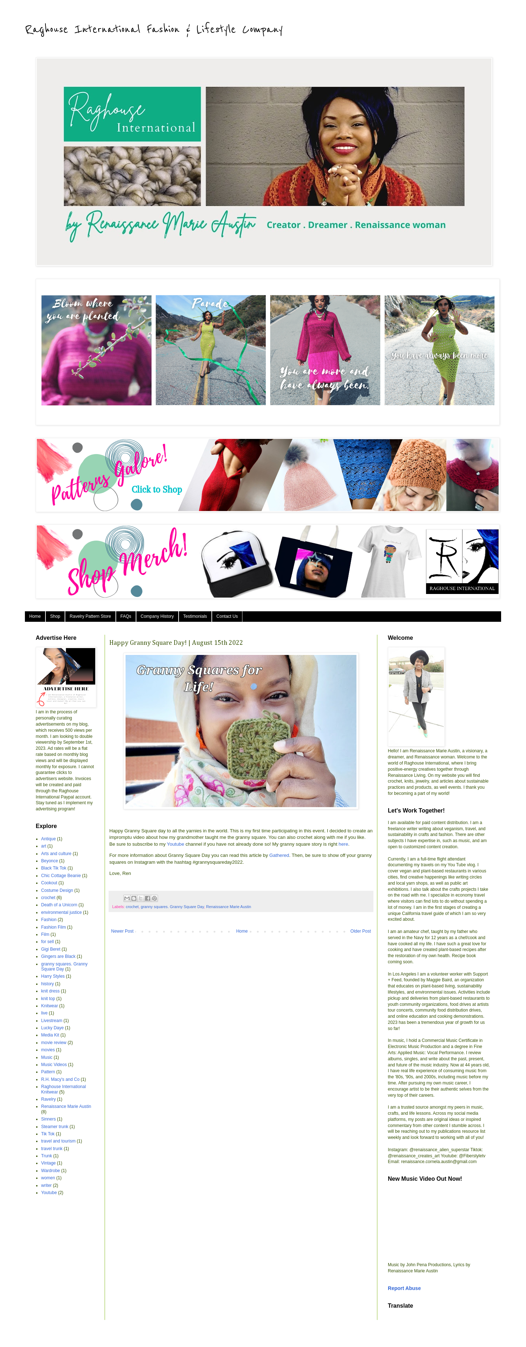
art (43, 846)
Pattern (48, 1071)
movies (48, 1049)
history (47, 983)
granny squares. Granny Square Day (172, 906)
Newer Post (122, 931)
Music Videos (54, 1064)
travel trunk (51, 1148)
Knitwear (49, 1005)
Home (35, 616)
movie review (53, 1042)
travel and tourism (58, 1141)
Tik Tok (47, 1133)
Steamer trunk (54, 1126)
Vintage (48, 1163)
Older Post (360, 931)
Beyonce (49, 860)
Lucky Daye (52, 1027)
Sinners (48, 1119)
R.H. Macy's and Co (60, 1079)
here (343, 844)
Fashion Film (53, 927)
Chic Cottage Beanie (61, 875)
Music (46, 1057)
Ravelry (48, 1099)
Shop (55, 616)
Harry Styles (53, 976)
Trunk (46, 1155)
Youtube (175, 844)
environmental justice (61, 912)
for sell (47, 941)
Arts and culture (56, 853)
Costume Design (57, 890)
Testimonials (195, 616)
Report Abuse (404, 1288)
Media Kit (50, 1035)
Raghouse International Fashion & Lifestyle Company (154, 29)
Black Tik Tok (53, 868)
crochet (132, 906)
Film (45, 934)
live (44, 1013)
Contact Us (227, 616)
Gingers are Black (58, 956)
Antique (48, 838)
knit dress (50, 991)
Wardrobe (50, 1170)
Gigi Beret (50, 949)
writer (46, 1185)
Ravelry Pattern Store (90, 616)
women (48, 1177)
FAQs (125, 616)
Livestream (51, 1020)
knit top (48, 998)
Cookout (49, 882)
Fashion (49, 919)
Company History (157, 616)
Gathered (279, 855)
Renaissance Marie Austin (228, 906)
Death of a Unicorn (59, 904)
